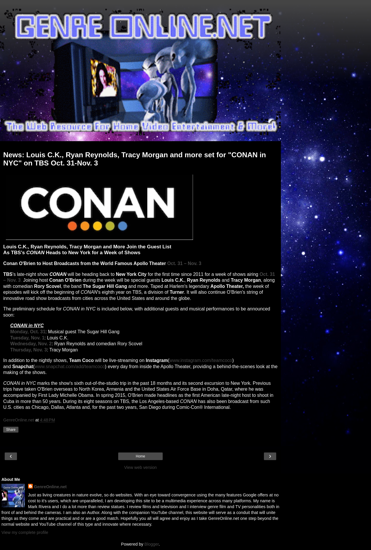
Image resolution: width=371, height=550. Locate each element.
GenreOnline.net (50, 486)
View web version (140, 467)
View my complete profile (24, 532)
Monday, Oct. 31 (27, 331)
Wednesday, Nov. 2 (31, 343)
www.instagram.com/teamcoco (200, 360)
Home (140, 456)
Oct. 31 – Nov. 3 (184, 263)
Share (11, 430)
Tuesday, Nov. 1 (27, 337)
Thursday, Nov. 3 (28, 349)
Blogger (152, 544)
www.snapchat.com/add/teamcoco (70, 366)
